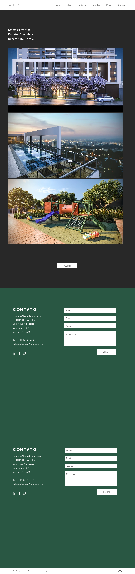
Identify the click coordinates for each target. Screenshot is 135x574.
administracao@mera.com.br (29, 344)
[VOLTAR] (67, 265)
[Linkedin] (9, 5)
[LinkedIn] (15, 353)
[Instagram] (18, 5)
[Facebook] (13, 5)
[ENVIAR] (106, 352)
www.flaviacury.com (43, 571)
